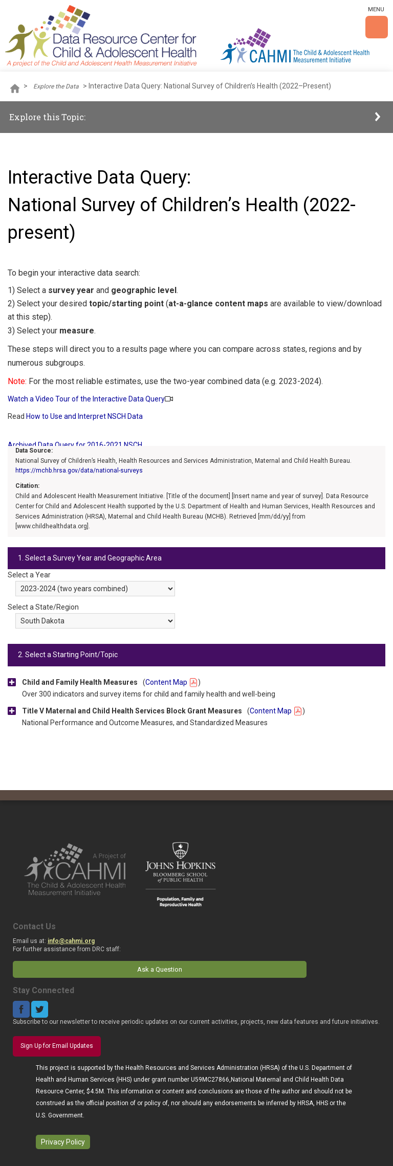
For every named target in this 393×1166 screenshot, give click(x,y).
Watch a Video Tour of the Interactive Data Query (86, 399)
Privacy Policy (63, 1142)
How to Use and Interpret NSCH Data (84, 416)
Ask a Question (159, 969)
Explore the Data (56, 86)
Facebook (21, 1009)
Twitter (39, 1009)
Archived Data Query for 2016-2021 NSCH (75, 445)
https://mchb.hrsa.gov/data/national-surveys (79, 470)
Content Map (171, 682)
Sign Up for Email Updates (56, 1045)
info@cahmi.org (71, 941)
